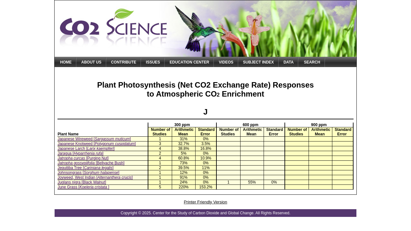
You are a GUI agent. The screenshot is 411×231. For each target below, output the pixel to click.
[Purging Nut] (83, 158)
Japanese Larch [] (85, 148)
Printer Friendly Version (205, 202)
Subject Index (258, 62)
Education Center (189, 62)
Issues (153, 62)
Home (66, 62)
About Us (91, 62)
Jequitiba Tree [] (85, 168)
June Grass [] (83, 187)
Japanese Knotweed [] (96, 143)
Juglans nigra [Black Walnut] (81, 182)
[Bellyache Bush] (90, 163)
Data (289, 62)
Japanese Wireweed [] (94, 139)
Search (312, 62)
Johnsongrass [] (88, 172)
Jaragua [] (80, 153)
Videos (226, 62)
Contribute (123, 62)
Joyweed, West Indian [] (95, 177)
